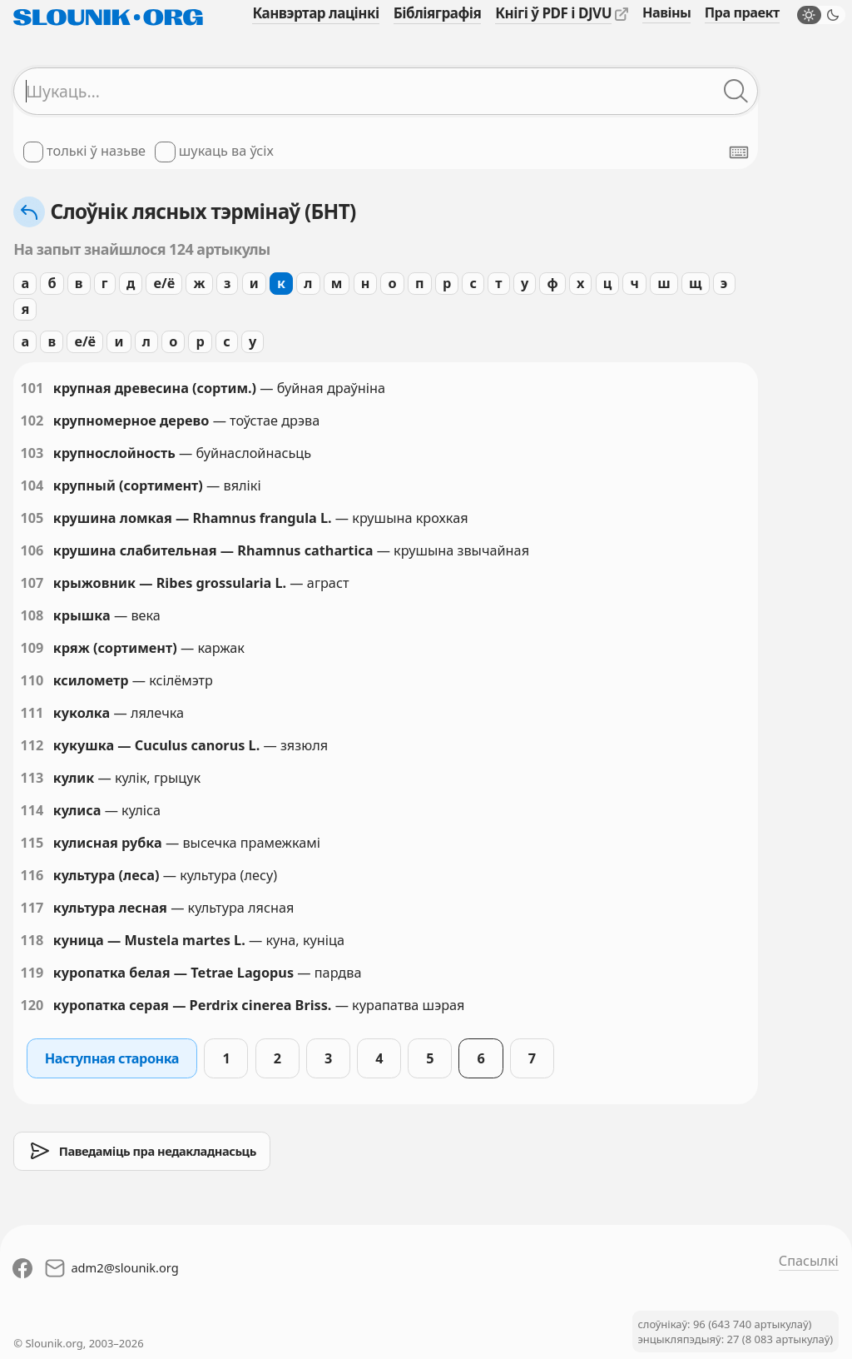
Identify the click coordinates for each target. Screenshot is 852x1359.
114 (31, 810)
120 (31, 1005)
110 (31, 680)
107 (31, 583)
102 (31, 420)
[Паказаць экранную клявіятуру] (739, 152)
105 (31, 518)
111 (31, 713)
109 (31, 648)
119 (31, 972)
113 (31, 778)
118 (31, 940)
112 (31, 745)
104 (31, 485)
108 (31, 615)
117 (31, 908)
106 (31, 550)
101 (31, 388)
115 (31, 843)
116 (31, 875)
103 (31, 453)
